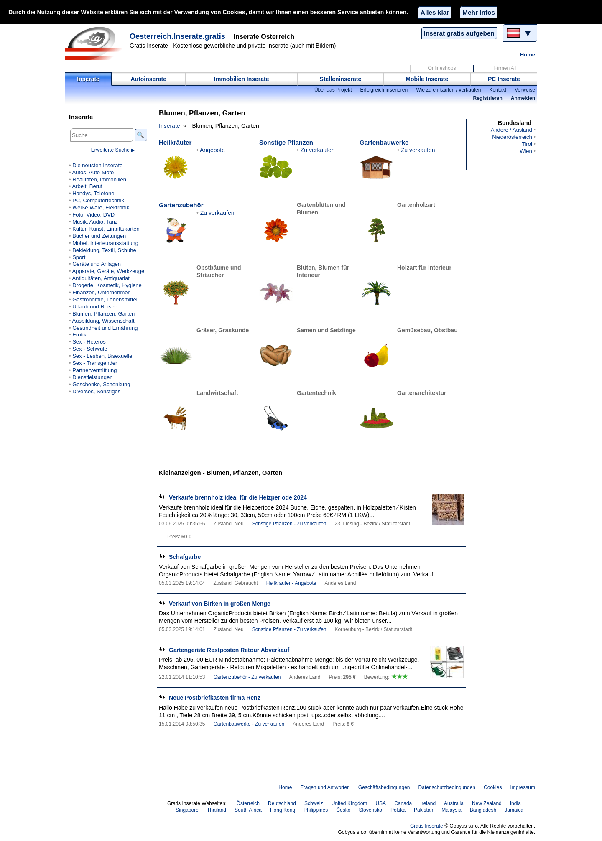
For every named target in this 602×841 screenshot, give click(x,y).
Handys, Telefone (93, 193)
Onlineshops (442, 68)
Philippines (316, 810)
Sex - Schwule (89, 349)
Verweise (525, 90)
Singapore (187, 810)
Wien (526, 151)
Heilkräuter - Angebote (291, 583)
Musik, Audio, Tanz (94, 222)
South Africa (248, 810)
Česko (343, 810)
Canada (403, 803)
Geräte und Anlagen (96, 264)
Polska (398, 810)
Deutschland (282, 803)
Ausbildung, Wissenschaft (103, 321)
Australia (454, 803)
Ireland (428, 803)
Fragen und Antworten (324, 787)
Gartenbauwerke (384, 142)
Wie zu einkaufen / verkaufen (448, 90)
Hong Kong (282, 810)
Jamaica (514, 810)
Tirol (527, 144)
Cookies (493, 787)
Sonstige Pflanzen (286, 142)
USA (380, 803)
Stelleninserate (341, 79)
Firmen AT (505, 68)
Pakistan (423, 810)
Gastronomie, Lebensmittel (105, 299)
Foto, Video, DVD (93, 215)
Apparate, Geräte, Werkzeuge (108, 271)
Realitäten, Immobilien (99, 179)
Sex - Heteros (89, 342)
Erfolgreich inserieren (384, 90)
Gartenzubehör (181, 205)
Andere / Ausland (511, 130)
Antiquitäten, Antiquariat (100, 278)
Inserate (88, 79)
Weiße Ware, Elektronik (100, 207)
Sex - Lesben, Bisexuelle (102, 356)
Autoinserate (148, 79)
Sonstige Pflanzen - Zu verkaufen (289, 524)
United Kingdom (349, 803)
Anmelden (523, 98)
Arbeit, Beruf (87, 186)
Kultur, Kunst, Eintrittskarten (106, 229)
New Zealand (487, 803)
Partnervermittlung (94, 370)
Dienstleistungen (92, 377)
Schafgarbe (185, 556)
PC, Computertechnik (98, 200)
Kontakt (497, 90)
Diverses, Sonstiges (96, 391)
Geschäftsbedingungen (384, 787)
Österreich (248, 803)
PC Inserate (504, 79)
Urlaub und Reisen (94, 306)
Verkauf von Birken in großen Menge (219, 603)
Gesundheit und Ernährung (105, 328)
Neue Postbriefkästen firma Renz (214, 697)
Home (527, 54)
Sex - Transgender (94, 363)
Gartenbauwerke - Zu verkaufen (248, 724)
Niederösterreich (512, 137)
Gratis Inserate (426, 826)
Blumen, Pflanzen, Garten (103, 314)
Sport (78, 257)
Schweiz (313, 803)
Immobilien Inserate (241, 79)
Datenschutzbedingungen (446, 787)
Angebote (212, 150)
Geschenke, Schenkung (101, 384)
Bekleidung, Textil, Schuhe (104, 250)
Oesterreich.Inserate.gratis (177, 36)
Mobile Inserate (427, 79)
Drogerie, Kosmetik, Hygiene (107, 285)
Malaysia (451, 810)
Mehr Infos (478, 12)
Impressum (523, 787)
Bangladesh (483, 810)
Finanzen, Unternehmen (101, 292)
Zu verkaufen (318, 150)
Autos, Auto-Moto (93, 172)
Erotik (79, 334)
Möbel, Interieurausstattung (105, 243)
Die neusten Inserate (97, 165)
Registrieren (488, 98)
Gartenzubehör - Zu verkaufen (247, 677)
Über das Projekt (333, 90)
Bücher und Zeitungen (99, 236)
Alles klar (435, 12)
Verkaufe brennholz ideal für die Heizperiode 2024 (238, 497)
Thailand (216, 810)
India (515, 803)
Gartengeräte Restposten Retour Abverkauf (229, 650)
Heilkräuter (175, 142)
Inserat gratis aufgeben (459, 33)
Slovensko (370, 810)
